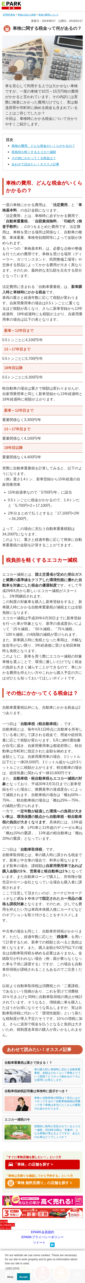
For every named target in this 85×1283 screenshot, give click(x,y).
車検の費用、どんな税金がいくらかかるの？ (43, 146)
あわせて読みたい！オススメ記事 (35, 164)
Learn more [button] (12, 1268)
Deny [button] (10, 1276)
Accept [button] (23, 1276)
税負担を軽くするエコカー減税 (34, 152)
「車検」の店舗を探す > (33, 1164)
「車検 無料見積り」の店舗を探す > (43, 1183)
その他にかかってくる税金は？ (34, 158)
